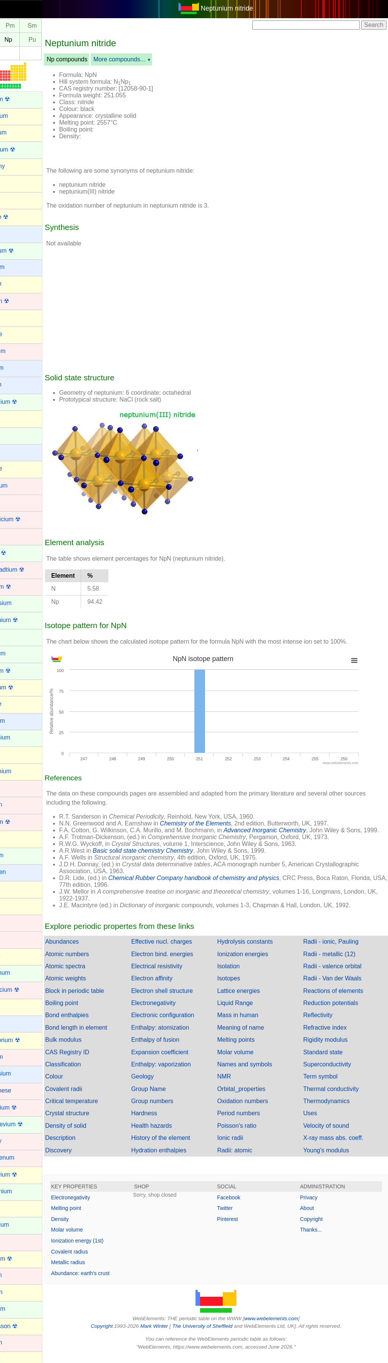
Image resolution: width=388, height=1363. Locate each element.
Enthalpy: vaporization (180, 1071)
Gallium (15, 754)
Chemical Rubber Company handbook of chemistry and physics (219, 885)
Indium (14, 888)
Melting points (249, 1046)
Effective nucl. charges (180, 948)
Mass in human (250, 1022)
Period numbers (251, 1120)
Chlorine (16, 468)
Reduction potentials (337, 1010)
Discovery (84, 1157)
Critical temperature (97, 1108)
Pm (36, 26)
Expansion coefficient (179, 1059)
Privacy (315, 1204)
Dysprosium (21, 603)
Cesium (15, 452)
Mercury (16, 1141)
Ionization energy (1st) (103, 1247)
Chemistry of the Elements (221, 823)
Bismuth (16, 283)
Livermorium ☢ (25, 1040)
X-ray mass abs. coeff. (340, 1144)
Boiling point (87, 1010)
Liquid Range (248, 1010)
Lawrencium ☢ (25, 989)
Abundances (88, 948)
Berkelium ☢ (22, 250)
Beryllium (17, 267)
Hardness (163, 1120)
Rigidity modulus (332, 1046)
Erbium (15, 636)
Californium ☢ (24, 402)
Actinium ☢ (20, 99)
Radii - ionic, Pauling (337, 948)
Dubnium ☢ (20, 586)
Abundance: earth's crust (106, 1280)
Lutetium (16, 1057)
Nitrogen (16, 1292)
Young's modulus (332, 1157)
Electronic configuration (181, 1022)
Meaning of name (253, 1034)
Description (86, 1144)
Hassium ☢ (20, 822)
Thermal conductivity (337, 1096)
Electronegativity (172, 1010)
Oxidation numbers (255, 1108)
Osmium (16, 1342)
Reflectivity (324, 1022)
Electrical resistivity (176, 973)
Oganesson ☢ (24, 1326)
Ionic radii (243, 1144)
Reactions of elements (339, 997)
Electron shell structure (181, 997)
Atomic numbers (93, 961)
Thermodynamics (333, 1108)
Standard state (329, 1059)
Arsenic (15, 199)
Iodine (13, 905)
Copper (15, 536)
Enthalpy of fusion (174, 1046)
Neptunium (19, 1224)
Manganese (21, 1090)
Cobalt (14, 502)
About (314, 1215)
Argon (13, 183)
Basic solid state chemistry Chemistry (169, 857)
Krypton (15, 956)
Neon (12, 1208)
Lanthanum (20, 972)
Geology (161, 1083)
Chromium (19, 485)
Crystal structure (93, 1120)
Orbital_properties (254, 1096)
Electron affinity (171, 985)
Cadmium (18, 351)
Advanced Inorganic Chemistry (290, 830)
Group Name (167, 1096)
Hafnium (16, 804)
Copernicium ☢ (25, 519)
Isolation (241, 973)
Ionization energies (255, 961)
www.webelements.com (284, 1325)
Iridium (14, 922)
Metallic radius (94, 1269)
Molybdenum (22, 1157)
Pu (58, 39)
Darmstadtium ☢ (27, 569)
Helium (14, 838)
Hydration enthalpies (178, 1157)
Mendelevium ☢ (26, 1124)
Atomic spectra (91, 973)
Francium (18, 720)
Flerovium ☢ (22, 687)
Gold (11, 788)
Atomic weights (91, 985)
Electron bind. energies (181, 961)
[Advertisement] (286, 113)
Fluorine (16, 703)
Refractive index (331, 1034)
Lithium (15, 1023)
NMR (237, 1083)
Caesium (17, 367)
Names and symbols (257, 1071)
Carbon (15, 418)
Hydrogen (18, 872)
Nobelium (18, 1308)
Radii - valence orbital (339, 973)
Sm (58, 26)
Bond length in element (102, 1034)
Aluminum (18, 132)
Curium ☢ (18, 553)
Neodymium (21, 1191)
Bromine (16, 334)
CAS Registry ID (93, 1059)
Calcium (16, 384)
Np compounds (92, 59)
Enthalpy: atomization (179, 1034)
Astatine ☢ (19, 217)
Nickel (13, 1241)
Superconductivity (333, 1071)
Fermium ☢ (20, 670)
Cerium (15, 435)
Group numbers (171, 1108)
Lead (12, 1006)
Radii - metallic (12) (336, 961)
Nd (13, 26)
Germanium (21, 771)
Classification (88, 1071)
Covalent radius (95, 1258)
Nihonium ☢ (21, 1258)
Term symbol (327, 1083)
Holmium (17, 855)
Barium (15, 233)
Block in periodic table (100, 997)
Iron (10, 939)
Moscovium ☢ (24, 1174)
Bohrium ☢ (20, 301)
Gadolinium (20, 737)
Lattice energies (251, 997)
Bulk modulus (89, 1046)
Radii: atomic (247, 1157)
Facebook (241, 1204)
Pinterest (240, 1226)
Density (86, 1226)
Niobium (16, 1275)
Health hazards (170, 1132)
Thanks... (318, 1236)
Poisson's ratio (249, 1132)
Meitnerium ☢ (23, 1107)
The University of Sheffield (216, 1333)
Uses (316, 1120)
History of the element (180, 1144)
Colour (80, 1083)
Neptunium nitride (240, 8)
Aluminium (19, 116)
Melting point (92, 1215)
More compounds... (145, 59)
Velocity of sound (332, 1132)
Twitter (238, 1215)
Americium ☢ (23, 149)
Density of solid (91, 1132)
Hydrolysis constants (258, 948)
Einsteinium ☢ (24, 620)
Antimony (18, 166)
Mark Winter (167, 1333)
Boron (13, 317)
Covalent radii (89, 1096)
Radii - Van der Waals (339, 985)
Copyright (318, 1226)
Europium (18, 653)
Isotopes (241, 985)
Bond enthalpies (92, 1022)
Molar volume (248, 1059)
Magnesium (21, 1073)
